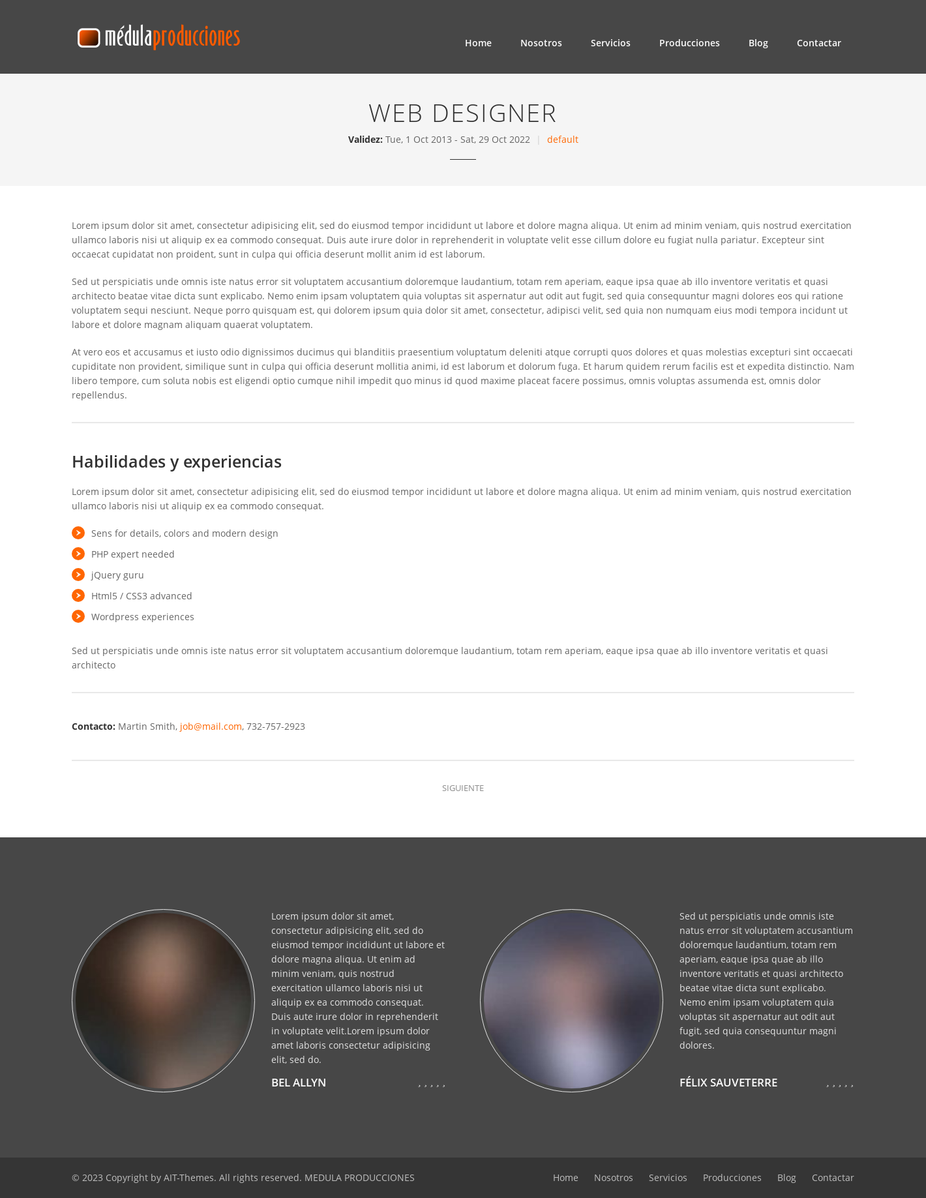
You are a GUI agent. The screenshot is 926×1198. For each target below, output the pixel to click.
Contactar (819, 43)
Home (478, 43)
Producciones (689, 43)
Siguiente (463, 788)
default (562, 139)
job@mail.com (211, 726)
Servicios (611, 43)
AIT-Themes (189, 1177)
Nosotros (541, 43)
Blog (758, 43)
